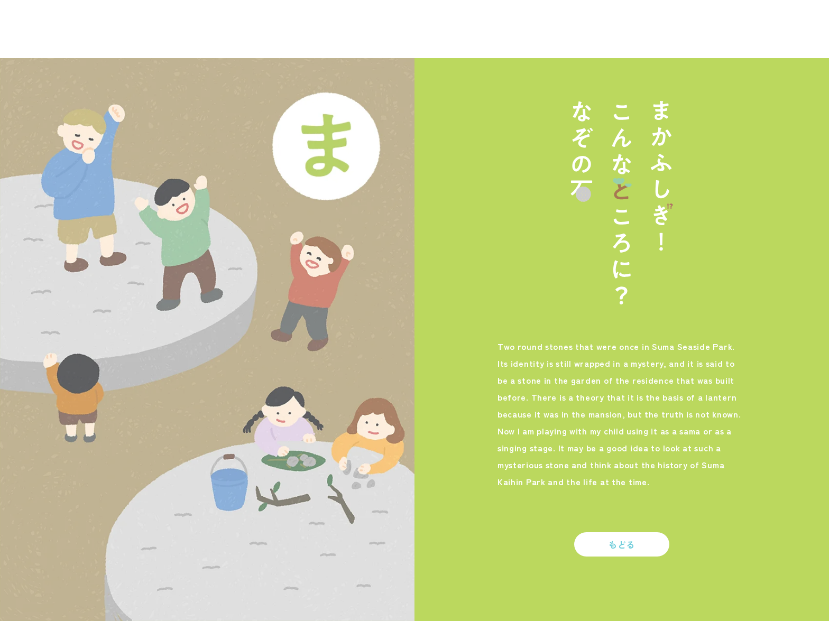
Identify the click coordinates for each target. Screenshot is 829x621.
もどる (622, 544)
